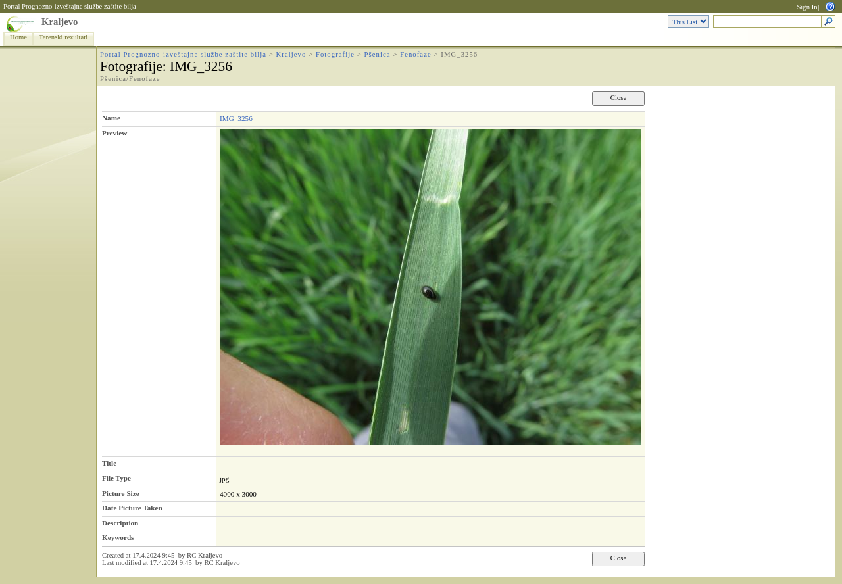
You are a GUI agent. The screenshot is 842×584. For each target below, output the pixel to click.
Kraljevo (59, 21)
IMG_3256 (236, 118)
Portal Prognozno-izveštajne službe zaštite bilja (69, 6)
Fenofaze (416, 54)
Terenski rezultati (63, 37)
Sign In (807, 7)
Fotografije (335, 54)
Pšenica (377, 54)
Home (18, 37)
